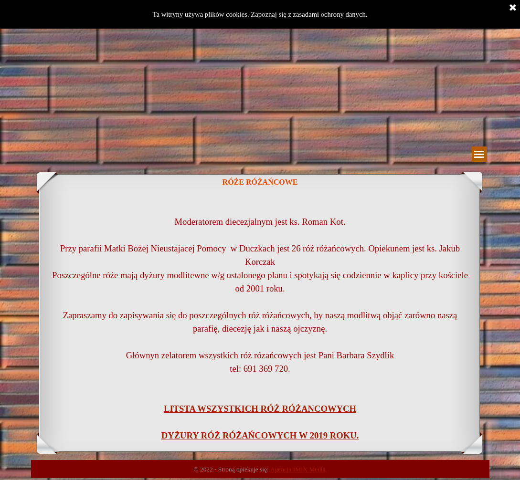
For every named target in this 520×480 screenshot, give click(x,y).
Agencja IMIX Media (297, 469)
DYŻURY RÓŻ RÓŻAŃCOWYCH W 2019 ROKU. (260, 435)
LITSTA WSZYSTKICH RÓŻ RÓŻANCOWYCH (260, 409)
